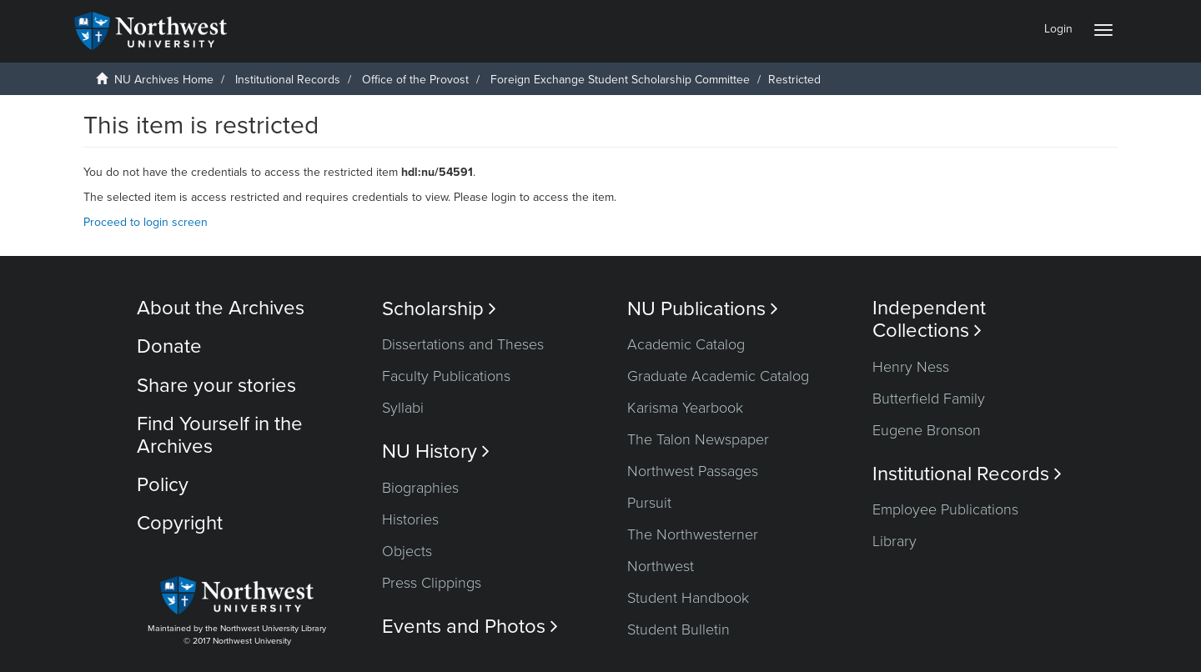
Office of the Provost (415, 80)
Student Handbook (688, 598)
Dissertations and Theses (463, 344)
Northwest (660, 566)
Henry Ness (910, 367)
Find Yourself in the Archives (220, 435)
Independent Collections (929, 319)
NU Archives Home (164, 80)
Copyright (180, 523)
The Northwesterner (692, 534)
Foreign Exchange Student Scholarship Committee (620, 80)
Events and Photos (470, 626)
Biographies (420, 488)
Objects (407, 551)
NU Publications (702, 309)
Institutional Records (287, 80)
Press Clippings (431, 583)
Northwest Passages (692, 471)
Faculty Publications (446, 376)
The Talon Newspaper (698, 439)
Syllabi (403, 408)
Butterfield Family (928, 398)
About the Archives (220, 308)
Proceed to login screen (145, 222)
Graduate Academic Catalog (718, 376)
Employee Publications (945, 509)
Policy (162, 485)
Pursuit (649, 503)
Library (894, 541)
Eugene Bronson (926, 430)
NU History (436, 451)
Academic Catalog (686, 344)
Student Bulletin (678, 629)
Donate (169, 346)
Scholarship (439, 309)
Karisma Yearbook (685, 408)
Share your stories (216, 386)
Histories (410, 519)
